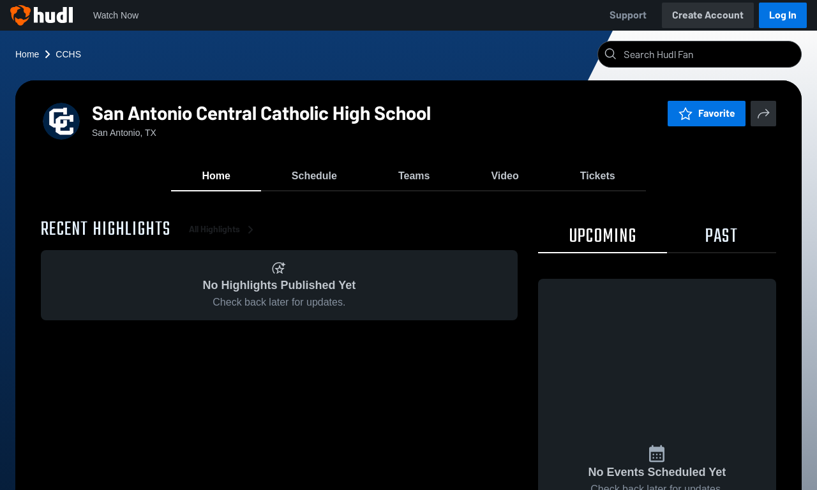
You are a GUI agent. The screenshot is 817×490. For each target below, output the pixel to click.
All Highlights (223, 229)
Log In (783, 15)
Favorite (706, 113)
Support (628, 15)
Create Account (708, 15)
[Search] (710, 54)
